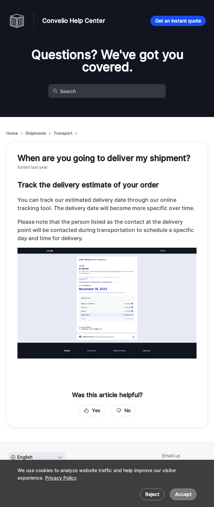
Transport (62, 133)
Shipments (35, 133)
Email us (171, 455)
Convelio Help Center (73, 20)
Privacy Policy (61, 478)
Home (12, 133)
